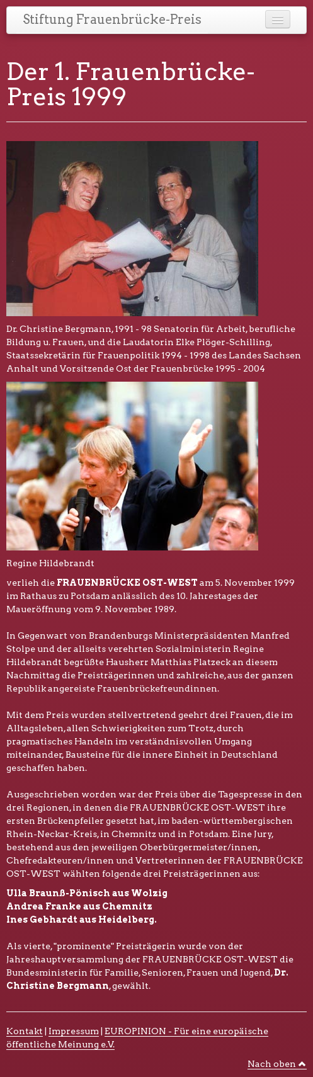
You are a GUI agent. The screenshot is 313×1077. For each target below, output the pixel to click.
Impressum (73, 1031)
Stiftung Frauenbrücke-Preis (112, 19)
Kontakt (24, 1031)
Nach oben (277, 1064)
